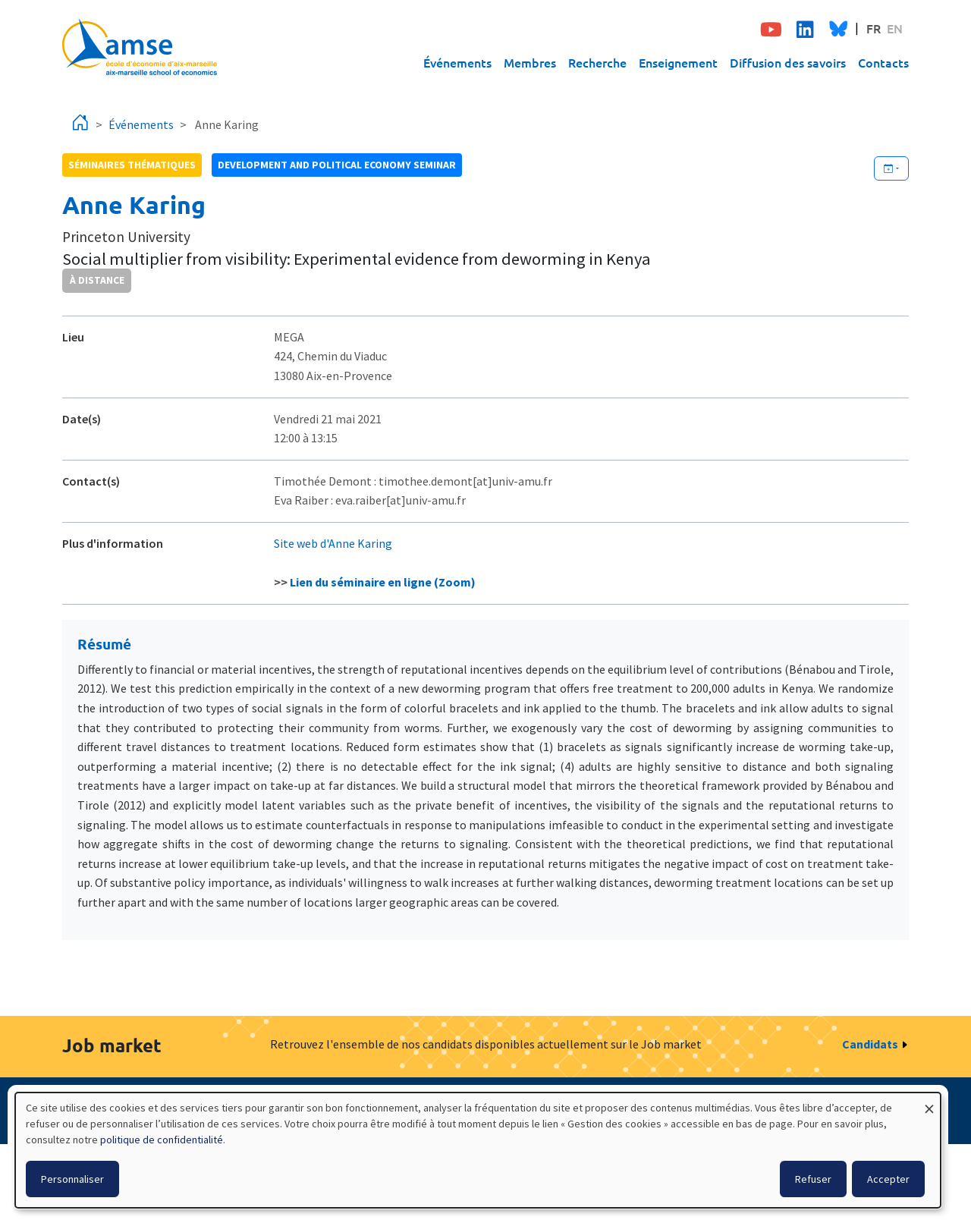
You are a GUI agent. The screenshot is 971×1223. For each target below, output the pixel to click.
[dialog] (478, 1150)
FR (873, 28)
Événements (457, 62)
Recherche (597, 62)
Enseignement (678, 62)
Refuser (813, 1179)
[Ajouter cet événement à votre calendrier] (891, 168)
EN (895, 28)
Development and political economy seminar (337, 164)
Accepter (888, 1179)
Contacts (883, 62)
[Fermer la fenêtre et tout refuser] (929, 1102)
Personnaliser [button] (72, 1179)
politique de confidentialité (161, 1139)
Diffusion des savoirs (788, 62)
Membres (530, 62)
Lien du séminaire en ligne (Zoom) (383, 581)
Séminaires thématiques (132, 164)
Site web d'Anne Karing (333, 543)
